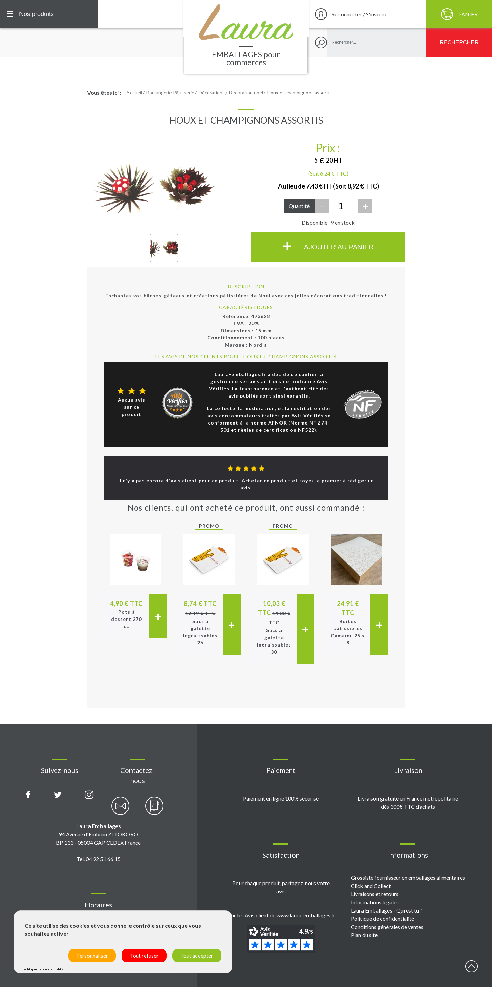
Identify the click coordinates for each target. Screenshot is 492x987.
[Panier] (459, 14)
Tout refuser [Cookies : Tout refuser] (144, 955)
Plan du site (364, 935)
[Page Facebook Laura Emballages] (28, 795)
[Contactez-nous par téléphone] (154, 809)
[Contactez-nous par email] (120, 809)
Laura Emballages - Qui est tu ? (386, 910)
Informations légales (375, 902)
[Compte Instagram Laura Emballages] (89, 795)
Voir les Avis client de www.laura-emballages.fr (281, 915)
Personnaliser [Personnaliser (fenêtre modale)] (92, 955)
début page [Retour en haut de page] (471, 966)
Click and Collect (371, 885)
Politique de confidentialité (382, 918)
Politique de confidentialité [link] (44, 969)
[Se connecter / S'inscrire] (367, 14)
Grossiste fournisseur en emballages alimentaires (408, 877)
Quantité (299, 206)
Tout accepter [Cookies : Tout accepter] (196, 955)
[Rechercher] (459, 42)
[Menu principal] (49, 14)
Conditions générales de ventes (387, 926)
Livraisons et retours (374, 894)
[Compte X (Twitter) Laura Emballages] (58, 795)
